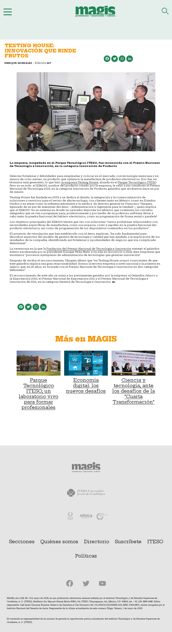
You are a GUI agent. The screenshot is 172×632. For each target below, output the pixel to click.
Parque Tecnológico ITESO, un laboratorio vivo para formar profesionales (39, 380)
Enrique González (18, 63)
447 (49, 63)
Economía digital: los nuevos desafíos (86, 372)
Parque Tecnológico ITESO (137, 182)
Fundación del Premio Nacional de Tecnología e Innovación (88, 248)
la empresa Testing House (79, 182)
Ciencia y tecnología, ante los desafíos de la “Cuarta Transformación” (133, 378)
